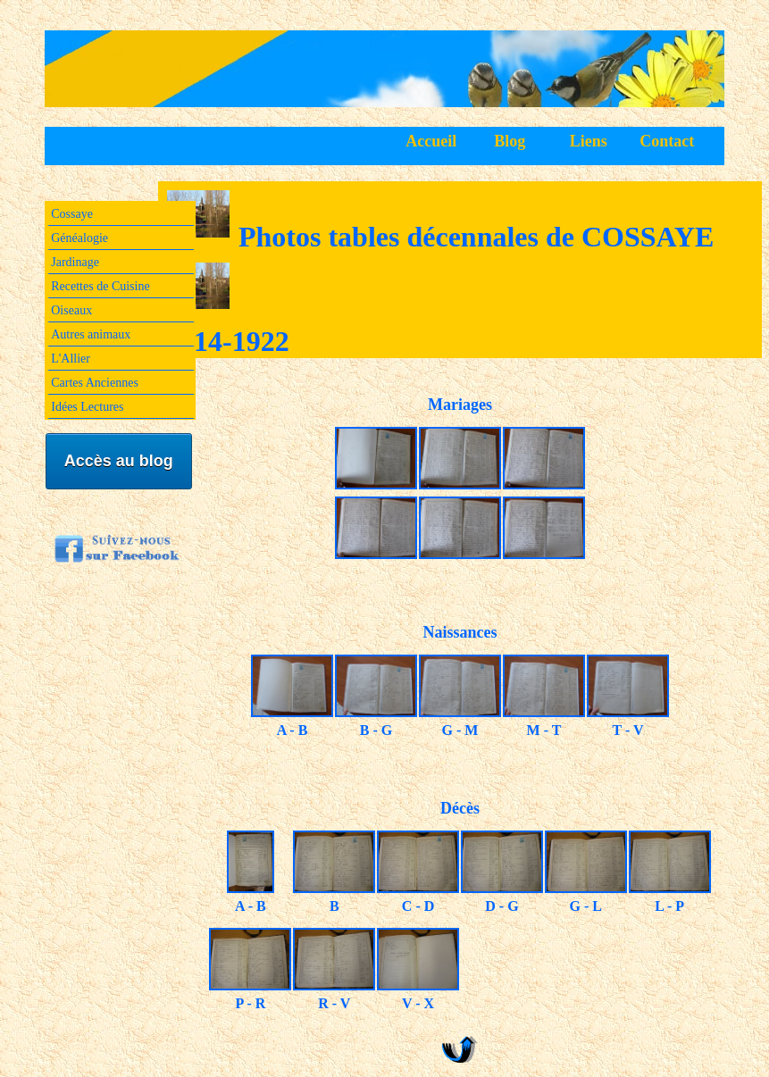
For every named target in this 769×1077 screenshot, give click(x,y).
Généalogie (79, 238)
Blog (509, 141)
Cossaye (72, 214)
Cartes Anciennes (94, 382)
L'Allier (70, 358)
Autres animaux (90, 334)
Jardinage (75, 262)
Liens (588, 141)
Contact (666, 141)
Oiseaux (71, 310)
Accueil (430, 141)
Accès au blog (118, 461)
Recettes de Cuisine (100, 286)
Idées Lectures (87, 406)
